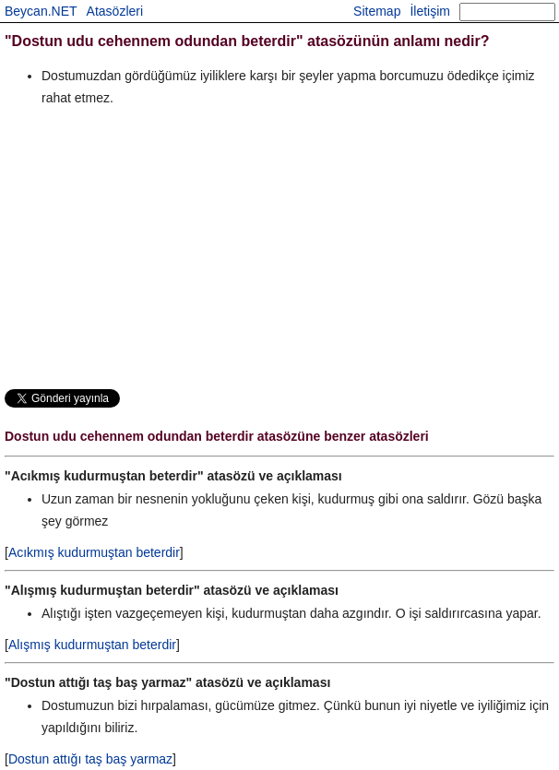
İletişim (430, 11)
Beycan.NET (41, 11)
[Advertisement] (279, 247)
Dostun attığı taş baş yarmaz (90, 759)
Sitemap (376, 11)
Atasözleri (115, 11)
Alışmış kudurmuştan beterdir (92, 644)
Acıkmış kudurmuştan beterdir (94, 552)
